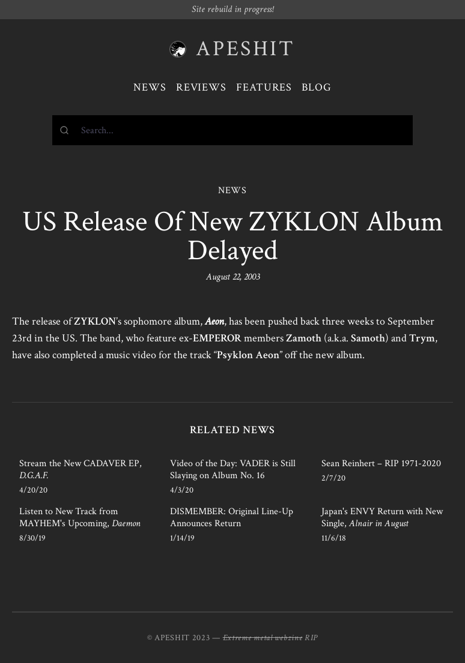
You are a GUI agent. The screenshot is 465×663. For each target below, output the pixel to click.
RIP (311, 637)
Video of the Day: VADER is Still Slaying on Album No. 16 (233, 469)
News (149, 87)
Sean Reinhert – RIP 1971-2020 (381, 463)
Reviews (201, 87)
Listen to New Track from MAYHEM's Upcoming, (80, 517)
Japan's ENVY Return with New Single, (382, 517)
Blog (317, 87)
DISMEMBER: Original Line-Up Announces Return (231, 517)
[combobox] (232, 130)
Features (264, 87)
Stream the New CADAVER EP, (80, 469)
